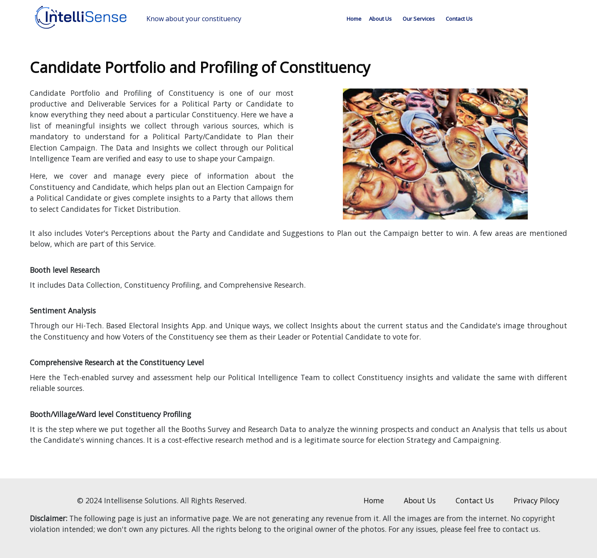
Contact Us (459, 18)
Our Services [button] (419, 18)
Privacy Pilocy (536, 500)
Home (354, 18)
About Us (380, 18)
